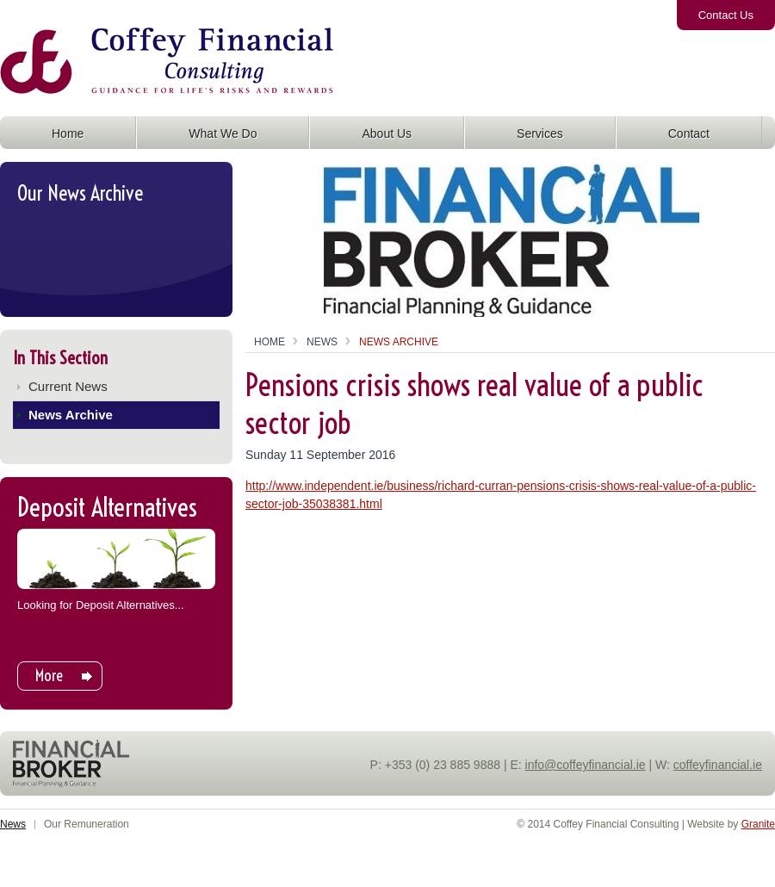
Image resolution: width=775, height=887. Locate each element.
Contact (689, 133)
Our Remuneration (86, 824)
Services (540, 133)
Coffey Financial (97, 77)
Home (269, 342)
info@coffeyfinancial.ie (585, 765)
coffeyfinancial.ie (717, 765)
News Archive (70, 414)
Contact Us (725, 15)
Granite (758, 824)
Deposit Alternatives (107, 507)
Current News (68, 386)
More (49, 675)
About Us (387, 133)
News (322, 342)
